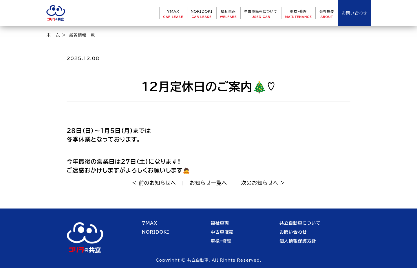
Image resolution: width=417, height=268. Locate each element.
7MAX (173, 14)
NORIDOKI (202, 14)
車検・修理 (298, 14)
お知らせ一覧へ (208, 182)
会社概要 (326, 14)
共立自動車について (300, 223)
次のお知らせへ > (263, 182)
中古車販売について (260, 14)
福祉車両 (228, 14)
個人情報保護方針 (297, 241)
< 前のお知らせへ (154, 182)
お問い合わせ (293, 232)
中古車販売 (222, 232)
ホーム (53, 35)
